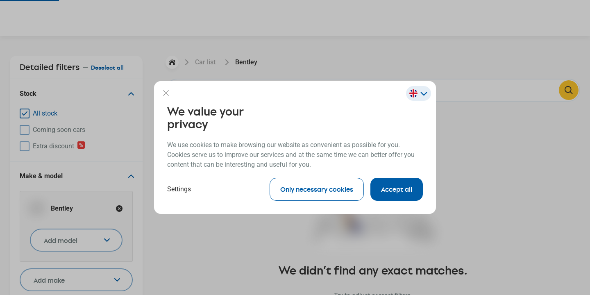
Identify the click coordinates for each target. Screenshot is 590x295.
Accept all (396, 189)
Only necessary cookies (316, 189)
